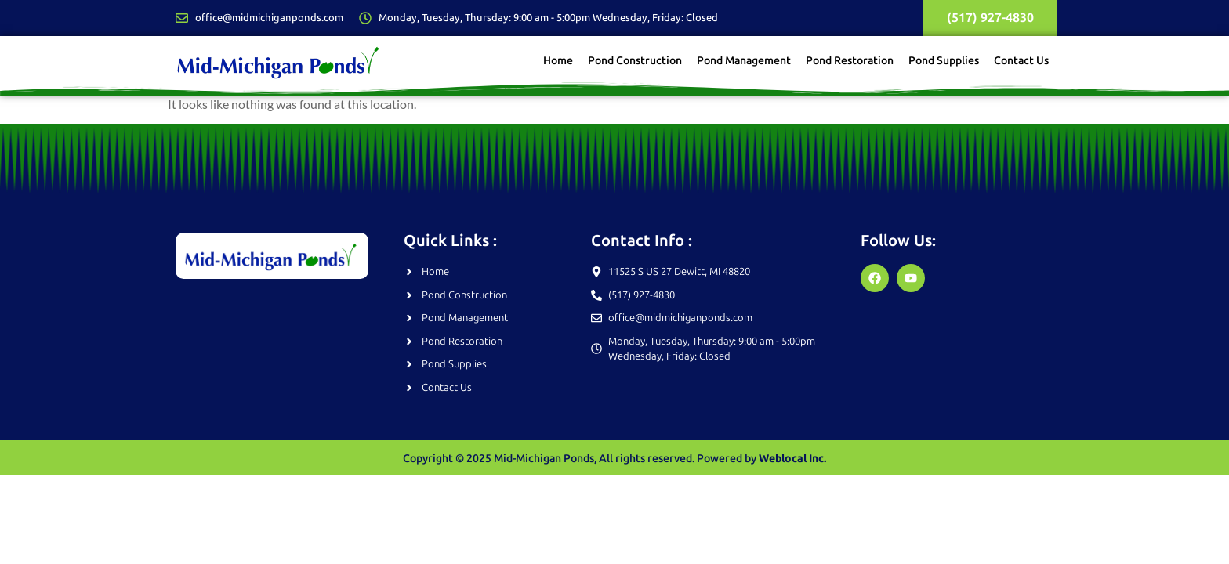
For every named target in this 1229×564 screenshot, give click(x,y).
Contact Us (1021, 61)
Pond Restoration (850, 61)
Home (558, 61)
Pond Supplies (943, 61)
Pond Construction (635, 61)
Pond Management (744, 61)
